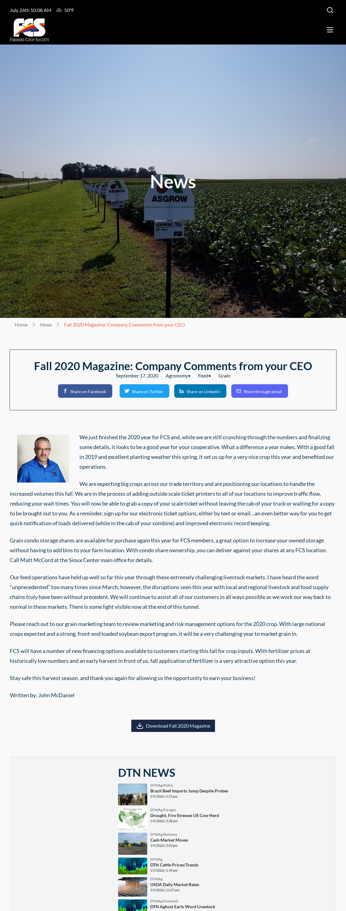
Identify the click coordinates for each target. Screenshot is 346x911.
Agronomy (177, 375)
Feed (203, 375)
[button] (85, 391)
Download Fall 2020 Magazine (178, 726)
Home (21, 324)
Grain (224, 375)
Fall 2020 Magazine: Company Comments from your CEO (124, 324)
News (46, 324)
